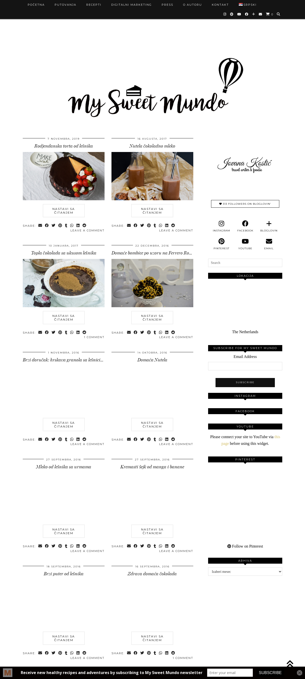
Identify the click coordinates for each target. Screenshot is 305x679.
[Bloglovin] (253, 14)
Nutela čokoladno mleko (152, 146)
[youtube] (245, 244)
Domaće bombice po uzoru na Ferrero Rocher (154, 253)
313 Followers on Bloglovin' (245, 203)
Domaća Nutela (152, 360)
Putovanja (65, 4)
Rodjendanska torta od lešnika (63, 146)
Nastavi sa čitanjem (63, 210)
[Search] (279, 14)
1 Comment (94, 337)
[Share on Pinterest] (60, 226)
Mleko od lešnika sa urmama (63, 467)
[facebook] (245, 226)
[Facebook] (247, 14)
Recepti (93, 4)
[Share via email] (40, 226)
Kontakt (220, 4)
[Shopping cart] (269, 14)
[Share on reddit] (84, 226)
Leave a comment (87, 230)
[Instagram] (225, 14)
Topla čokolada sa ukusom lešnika (63, 253)
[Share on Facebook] (47, 226)
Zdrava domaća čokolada (152, 574)
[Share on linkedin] (78, 226)
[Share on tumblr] (66, 226)
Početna (36, 4)
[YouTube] (239, 14)
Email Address (245, 356)
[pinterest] (221, 244)
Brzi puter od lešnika (64, 574)
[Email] (260, 14)
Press (167, 4)
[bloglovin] (269, 226)
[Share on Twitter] (53, 226)
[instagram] (221, 226)
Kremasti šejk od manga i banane (152, 467)
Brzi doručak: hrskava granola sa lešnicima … (66, 360)
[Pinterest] (232, 14)
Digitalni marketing (131, 4)
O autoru (192, 4)
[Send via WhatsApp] (72, 226)
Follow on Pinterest (245, 546)
